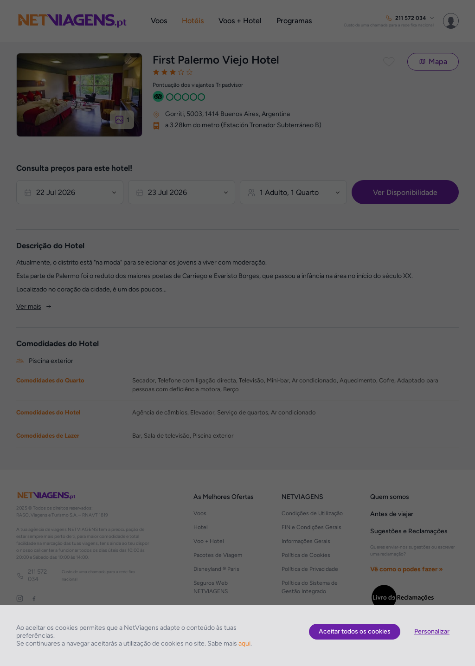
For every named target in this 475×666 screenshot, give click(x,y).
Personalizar (431, 631)
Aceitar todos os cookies (355, 631)
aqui (244, 643)
